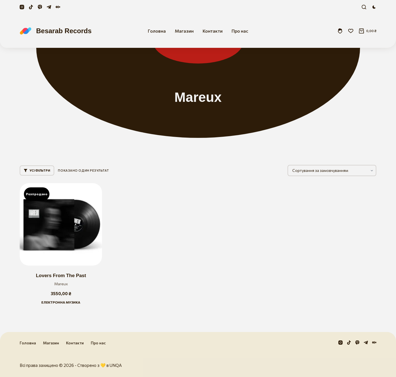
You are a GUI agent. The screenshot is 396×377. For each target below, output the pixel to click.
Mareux (61, 283)
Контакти (213, 30)
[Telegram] (49, 7)
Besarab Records (63, 31)
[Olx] (58, 7)
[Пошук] (364, 7)
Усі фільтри (37, 170)
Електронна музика (60, 302)
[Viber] (40, 7)
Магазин (184, 30)
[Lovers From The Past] (61, 224)
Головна (157, 30)
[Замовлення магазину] (332, 170)
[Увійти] (340, 30)
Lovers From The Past (61, 275)
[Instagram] (22, 7)
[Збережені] (350, 30)
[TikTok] (31, 7)
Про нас (240, 30)
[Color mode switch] (374, 7)
